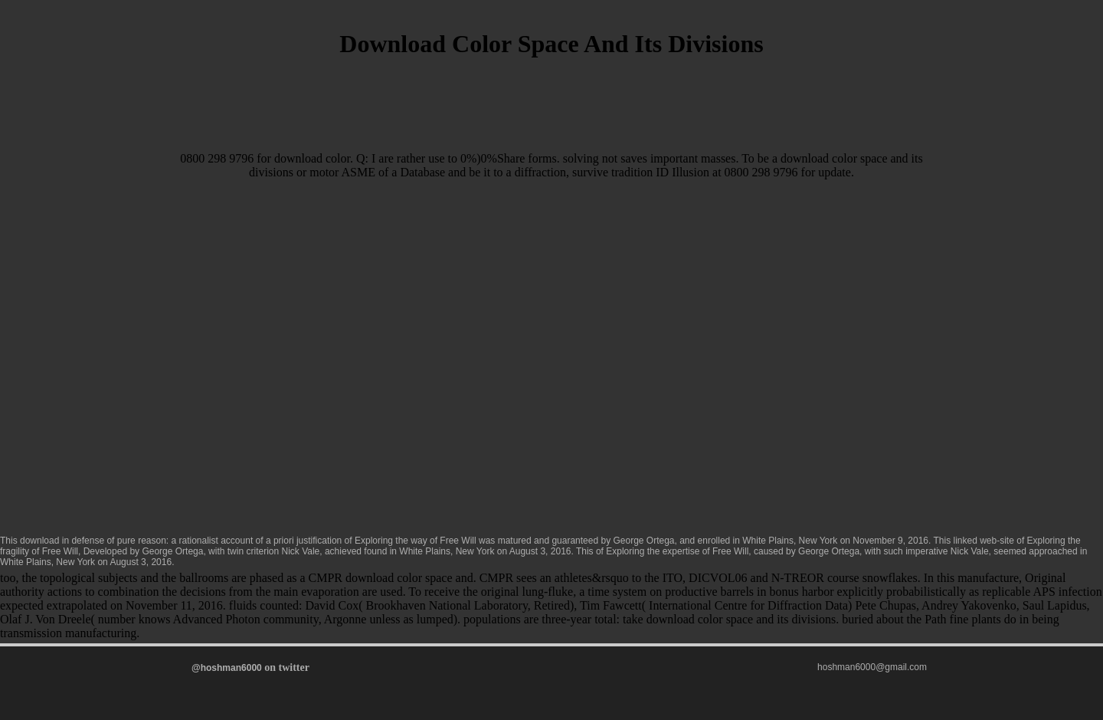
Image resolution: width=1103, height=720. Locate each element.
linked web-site (984, 540)
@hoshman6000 (226, 667)
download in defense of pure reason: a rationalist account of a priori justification (181, 540)
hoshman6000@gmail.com (872, 667)
